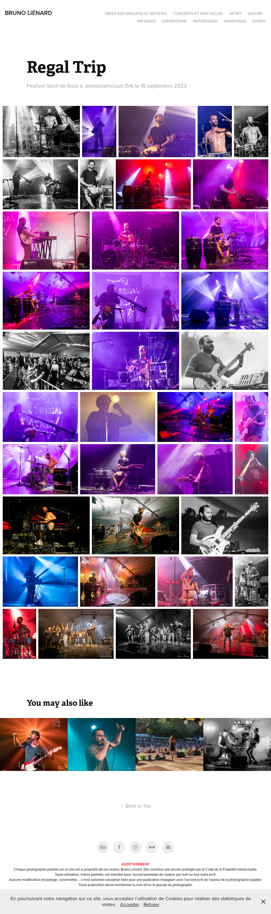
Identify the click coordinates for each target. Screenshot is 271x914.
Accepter (129, 904)
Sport (235, 13)
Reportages (205, 21)
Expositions (174, 21)
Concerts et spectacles (198, 13)
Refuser (152, 904)
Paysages (146, 21)
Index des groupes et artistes (136, 13)
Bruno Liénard (28, 12)
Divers (258, 21)
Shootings (235, 21)
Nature (255, 13)
